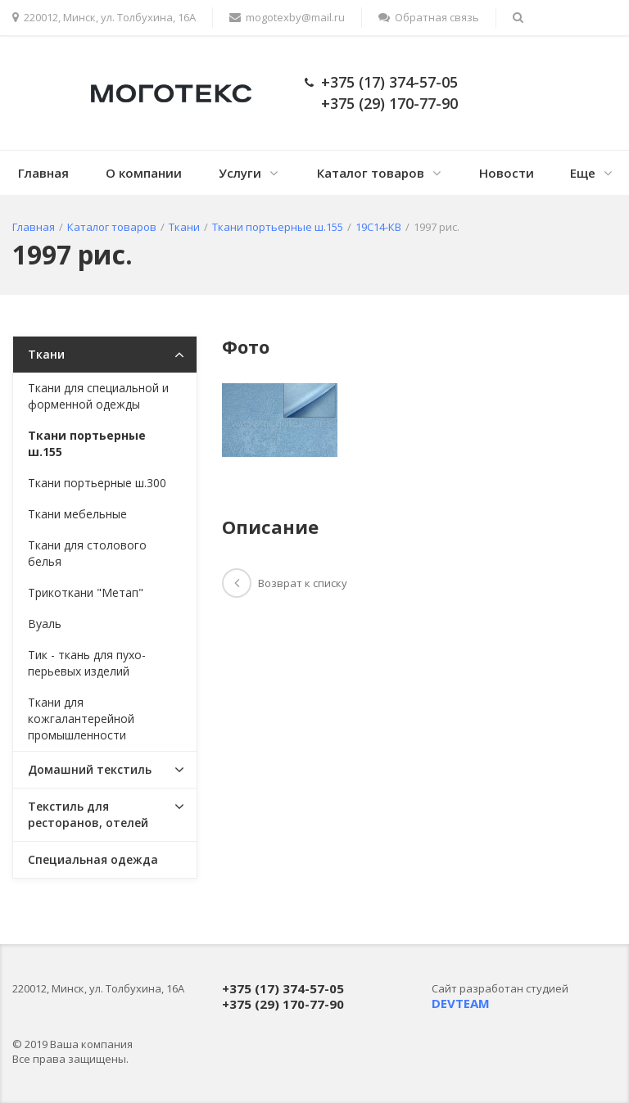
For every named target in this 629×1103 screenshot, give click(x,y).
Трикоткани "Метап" (85, 592)
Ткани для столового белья (87, 553)
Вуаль (44, 623)
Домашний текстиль (90, 769)
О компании (144, 173)
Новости (506, 173)
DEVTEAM (461, 1003)
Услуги (240, 173)
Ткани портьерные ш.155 (87, 443)
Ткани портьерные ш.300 (97, 482)
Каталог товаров (370, 173)
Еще (582, 173)
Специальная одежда (93, 859)
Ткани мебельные (77, 514)
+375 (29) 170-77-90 (389, 103)
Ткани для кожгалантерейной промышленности (81, 718)
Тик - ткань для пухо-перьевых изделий (87, 663)
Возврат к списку (284, 583)
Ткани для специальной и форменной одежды (98, 396)
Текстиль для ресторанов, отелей (88, 814)
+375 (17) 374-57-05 (389, 82)
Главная (43, 173)
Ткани (46, 354)
